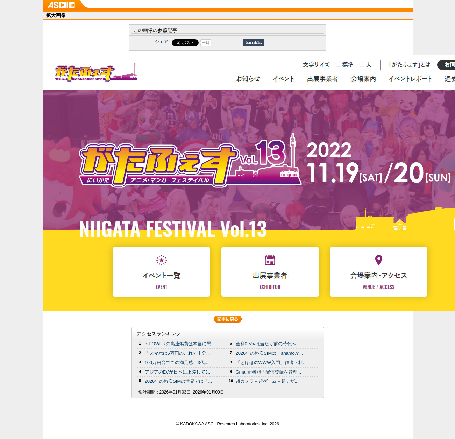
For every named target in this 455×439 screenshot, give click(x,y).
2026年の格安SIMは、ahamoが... (269, 353)
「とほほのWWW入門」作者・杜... (271, 362)
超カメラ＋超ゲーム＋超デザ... (267, 381)
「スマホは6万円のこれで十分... (177, 353)
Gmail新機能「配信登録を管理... (268, 372)
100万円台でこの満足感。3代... (177, 362)
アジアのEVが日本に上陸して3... (178, 372)
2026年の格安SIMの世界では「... (178, 381)
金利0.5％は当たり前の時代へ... (268, 343)
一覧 (205, 43)
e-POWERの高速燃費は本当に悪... (180, 343)
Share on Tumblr (253, 42)
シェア (161, 41)
